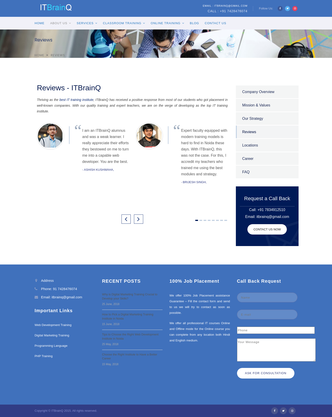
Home (39, 23)
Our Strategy (252, 118)
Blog (194, 23)
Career (248, 159)
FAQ (246, 172)
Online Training (166, 23)
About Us (58, 23)
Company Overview (258, 92)
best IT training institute (76, 100)
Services (85, 23)
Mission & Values (256, 105)
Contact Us (215, 23)
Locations (250, 145)
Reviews (249, 132)
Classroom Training (122, 23)
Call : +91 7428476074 (228, 11)
